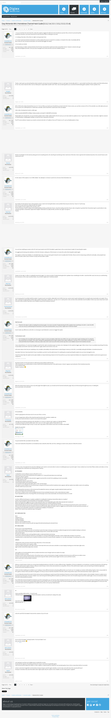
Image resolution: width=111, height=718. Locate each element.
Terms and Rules (55, 715)
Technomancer (8, 306)
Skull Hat (8, 212)
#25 (107, 199)
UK (12, 51)
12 (28, 29)
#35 (107, 560)
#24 (107, 173)
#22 (107, 101)
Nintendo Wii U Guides (12, 25)
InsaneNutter (24, 25)
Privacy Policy (55, 716)
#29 (107, 316)
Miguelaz (8, 371)
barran (8, 163)
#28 (107, 294)
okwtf (8, 475)
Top (108, 712)
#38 (107, 635)
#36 (107, 586)
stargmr (8, 91)
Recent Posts (14, 16)
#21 (107, 56)
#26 (107, 222)
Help (101, 712)
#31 (107, 381)
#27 (107, 271)
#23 (107, 128)
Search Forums (6, 16)
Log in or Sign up (104, 1)
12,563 (12, 48)
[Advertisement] (95, 43)
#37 (107, 609)
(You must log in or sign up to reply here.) (99, 684)
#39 (107, 658)
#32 (107, 407)
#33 (107, 436)
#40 (107, 681)
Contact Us (96, 712)
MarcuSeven (8, 598)
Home (105, 712)
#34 (107, 462)
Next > (31, 29)
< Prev (9, 29)
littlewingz (8, 420)
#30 (107, 358)
